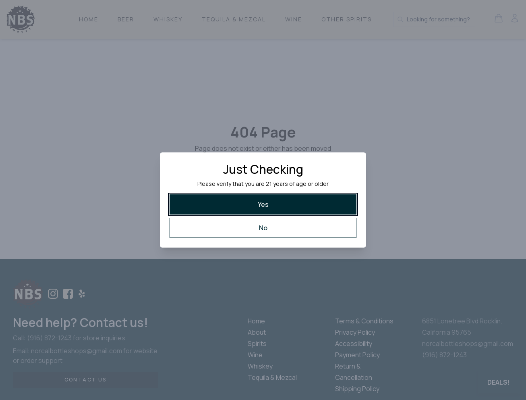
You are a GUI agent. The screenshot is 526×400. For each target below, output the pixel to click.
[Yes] (263, 204)
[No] (263, 228)
